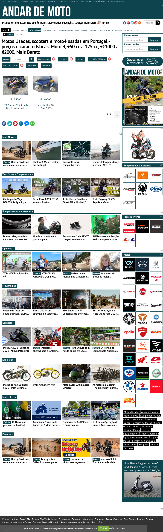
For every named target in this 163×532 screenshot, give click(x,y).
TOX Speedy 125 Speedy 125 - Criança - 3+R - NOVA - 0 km (16, 108)
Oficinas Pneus (132, 430)
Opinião (35, 22)
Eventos (6, 22)
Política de (117, 528)
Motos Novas (131, 415)
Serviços (79, 22)
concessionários (66, 30)
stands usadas (81, 30)
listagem (19, 34)
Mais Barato (43, 59)
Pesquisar (154, 39)
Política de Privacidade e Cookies (16, 522)
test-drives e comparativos (110, 30)
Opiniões (8, 248)
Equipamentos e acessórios (18, 211)
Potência (32, 65)
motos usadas (35, 30)
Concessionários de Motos (138, 422)
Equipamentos (54, 22)
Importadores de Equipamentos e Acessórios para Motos (141, 437)
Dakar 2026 (25, 22)
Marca (80, 59)
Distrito (46, 65)
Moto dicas (9, 397)
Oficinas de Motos (142, 426)
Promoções (68, 22)
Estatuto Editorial (145, 519)
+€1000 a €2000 (97, 59)
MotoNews (9, 137)
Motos (43, 22)
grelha (11, 34)
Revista (105, 22)
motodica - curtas (131, 30)
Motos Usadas (131, 412)
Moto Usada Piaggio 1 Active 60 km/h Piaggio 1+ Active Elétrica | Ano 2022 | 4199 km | (143, 479)
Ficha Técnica (130, 519)
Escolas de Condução (143, 440)
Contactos (117, 519)
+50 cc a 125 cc (10, 65)
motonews (93, 30)
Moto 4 (63, 59)
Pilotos (154, 444)
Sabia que (8, 359)
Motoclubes (90, 22)
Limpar (6, 59)
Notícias (15, 22)
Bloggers (143, 444)
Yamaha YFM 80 (46, 105)
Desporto (8, 322)
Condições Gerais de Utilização (45, 522)
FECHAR (103, 528)
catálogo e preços (19, 30)
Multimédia (9, 285)
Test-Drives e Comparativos (17, 174)
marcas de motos (50, 30)
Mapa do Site (96, 522)
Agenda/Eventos (150, 412)
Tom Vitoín (45, 519)
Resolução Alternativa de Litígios (75, 522)
